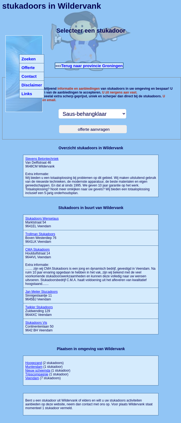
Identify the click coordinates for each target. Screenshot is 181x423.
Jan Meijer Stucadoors (41, 292)
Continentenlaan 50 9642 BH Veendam (39, 326)
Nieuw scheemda (37, 370)
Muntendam (33, 367)
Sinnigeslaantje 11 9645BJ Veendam (41, 295)
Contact (29, 76)
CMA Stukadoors (37, 249)
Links (26, 93)
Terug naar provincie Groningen (92, 65)
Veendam (32, 378)
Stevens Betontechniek (42, 159)
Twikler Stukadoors (39, 307)
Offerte (28, 67)
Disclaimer (31, 85)
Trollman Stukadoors (40, 234)
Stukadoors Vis (36, 323)
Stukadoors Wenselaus (42, 218)
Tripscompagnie (36, 374)
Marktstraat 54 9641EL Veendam (42, 222)
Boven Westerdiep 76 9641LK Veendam (40, 238)
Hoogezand (33, 363)
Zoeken (28, 59)
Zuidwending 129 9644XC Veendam (39, 311)
